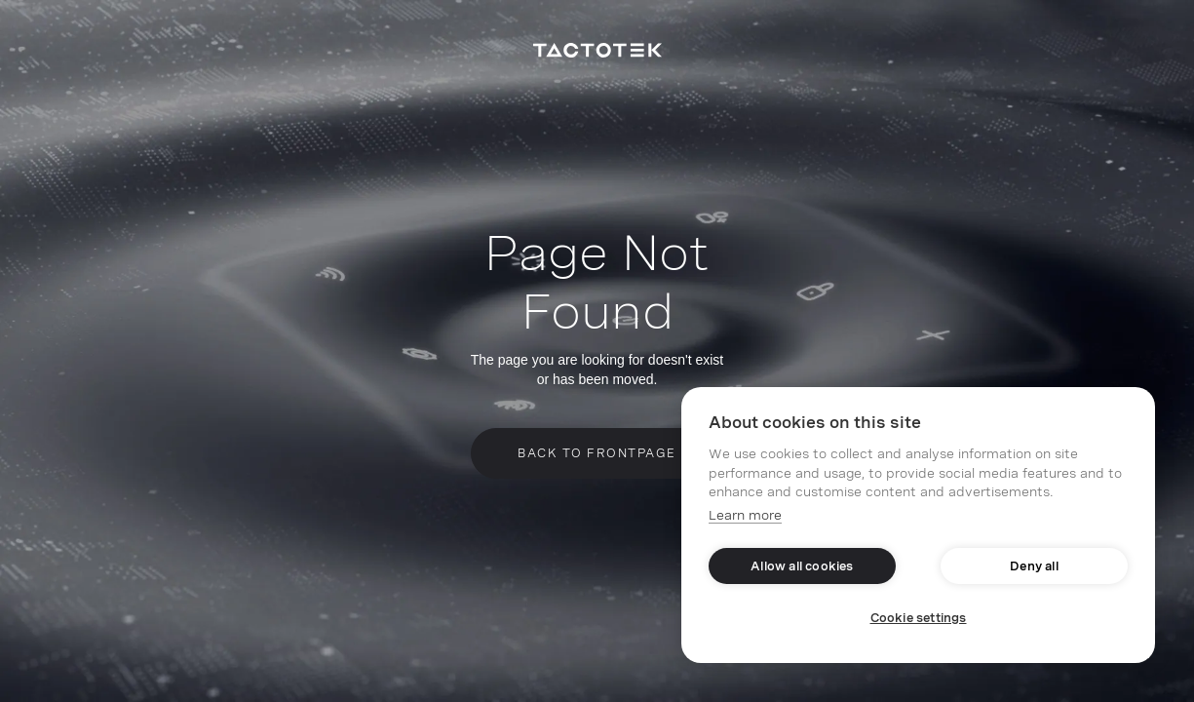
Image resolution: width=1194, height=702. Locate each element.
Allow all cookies (802, 566)
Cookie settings (918, 618)
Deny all (1034, 566)
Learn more (745, 515)
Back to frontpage (597, 453)
